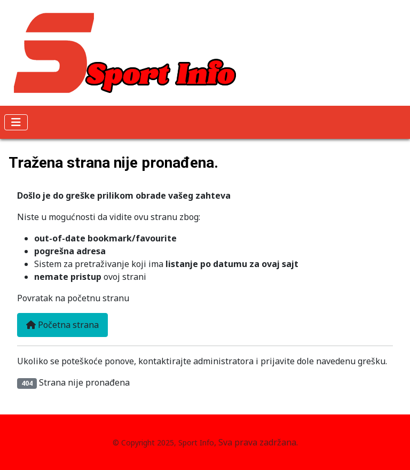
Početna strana (62, 325)
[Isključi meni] (16, 122)
